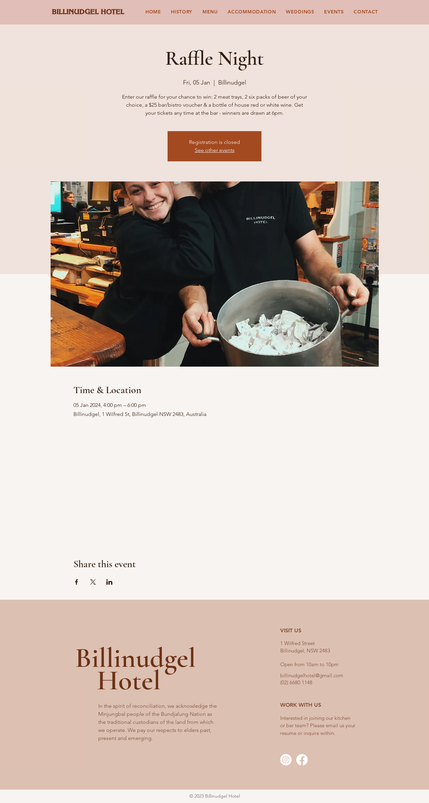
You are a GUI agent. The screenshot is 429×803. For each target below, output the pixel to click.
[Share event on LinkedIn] (109, 582)
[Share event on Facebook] (76, 582)
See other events (215, 150)
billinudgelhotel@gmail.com (311, 675)
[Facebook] (302, 759)
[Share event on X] (93, 582)
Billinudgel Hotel (135, 669)
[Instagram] (286, 759)
